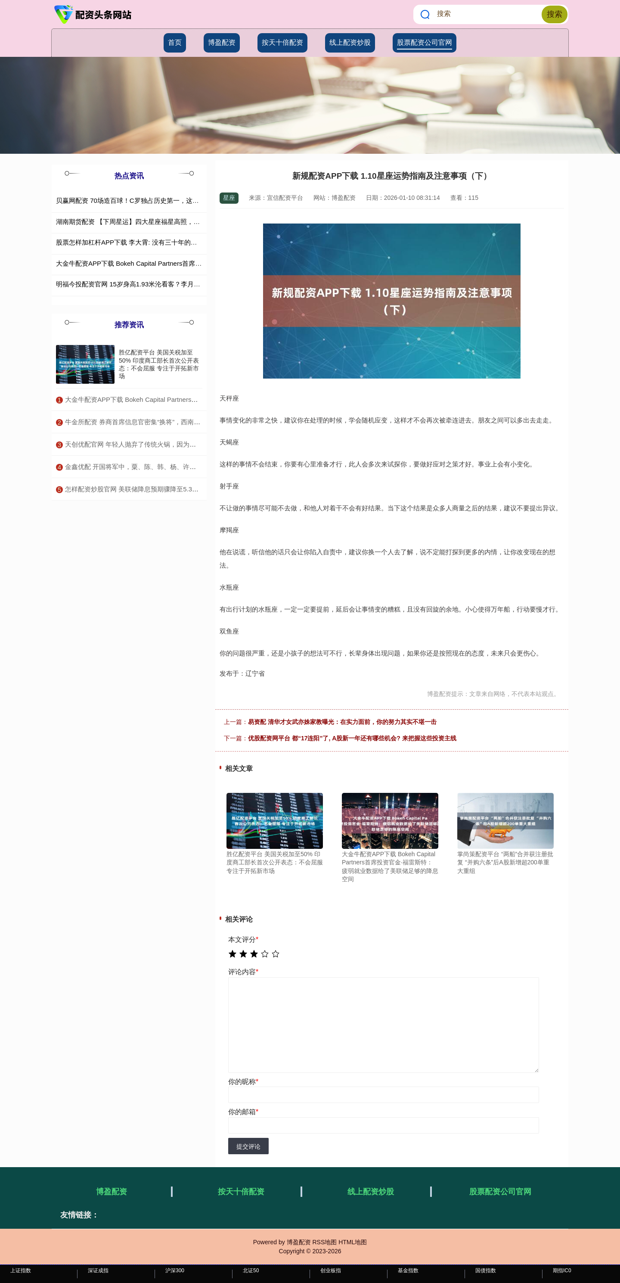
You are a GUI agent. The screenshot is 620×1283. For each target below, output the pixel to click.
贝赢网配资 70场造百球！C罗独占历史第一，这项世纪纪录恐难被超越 (156, 200)
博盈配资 (222, 42)
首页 (175, 42)
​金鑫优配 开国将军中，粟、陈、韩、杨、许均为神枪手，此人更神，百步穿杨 (175, 466)
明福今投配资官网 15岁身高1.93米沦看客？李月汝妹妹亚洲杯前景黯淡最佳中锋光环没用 (183, 284)
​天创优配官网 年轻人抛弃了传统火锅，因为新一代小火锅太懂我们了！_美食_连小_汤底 (190, 444)
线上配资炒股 (350, 42)
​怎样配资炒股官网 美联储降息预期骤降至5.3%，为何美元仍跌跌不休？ (167, 489)
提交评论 (248, 1146)
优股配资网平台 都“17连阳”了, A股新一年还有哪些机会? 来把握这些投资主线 (352, 738)
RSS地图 (324, 1242)
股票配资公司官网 (424, 42)
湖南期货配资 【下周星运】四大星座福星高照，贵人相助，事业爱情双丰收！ (166, 221)
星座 (229, 197)
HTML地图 (352, 1242)
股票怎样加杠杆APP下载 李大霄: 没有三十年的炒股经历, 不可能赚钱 (154, 242)
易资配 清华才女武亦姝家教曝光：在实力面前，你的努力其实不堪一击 (342, 721)
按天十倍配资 (282, 42)
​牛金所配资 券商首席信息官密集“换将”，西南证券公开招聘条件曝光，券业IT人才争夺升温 (193, 422)
